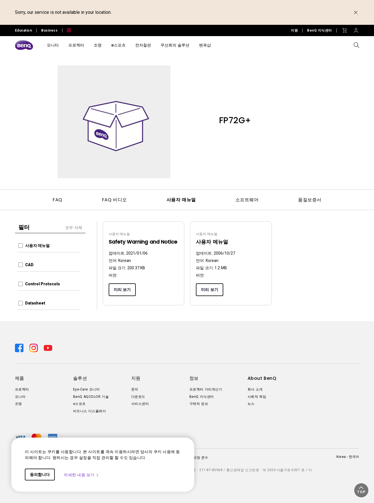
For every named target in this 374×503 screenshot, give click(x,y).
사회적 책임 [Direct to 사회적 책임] (257, 397)
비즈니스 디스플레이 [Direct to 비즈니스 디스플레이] (89, 411)
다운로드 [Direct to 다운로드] (138, 397)
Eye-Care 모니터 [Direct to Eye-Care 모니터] (86, 389)
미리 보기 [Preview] (122, 289)
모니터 (53, 45)
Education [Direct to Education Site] (23, 30)
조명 (98, 45)
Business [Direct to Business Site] (49, 30)
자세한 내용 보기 (81, 475)
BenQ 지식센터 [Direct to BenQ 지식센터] (319, 30)
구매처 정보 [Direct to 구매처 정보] (198, 404)
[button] (361, 490)
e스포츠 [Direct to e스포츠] (79, 404)
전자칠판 (143, 45)
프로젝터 (76, 45)
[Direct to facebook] (20, 347)
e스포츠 (118, 45)
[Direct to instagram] (34, 347)
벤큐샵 (205, 45)
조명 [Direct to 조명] (18, 404)
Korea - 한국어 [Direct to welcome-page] (347, 457)
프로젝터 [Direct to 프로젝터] (22, 389)
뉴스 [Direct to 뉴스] (251, 404)
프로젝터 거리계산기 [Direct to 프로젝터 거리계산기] (205, 389)
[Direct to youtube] (48, 347)
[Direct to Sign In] (356, 29)
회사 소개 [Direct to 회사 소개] (255, 389)
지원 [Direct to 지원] (294, 30)
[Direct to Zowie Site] (66, 30)
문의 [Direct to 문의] (134, 389)
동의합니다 (40, 474)
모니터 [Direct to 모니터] (20, 397)
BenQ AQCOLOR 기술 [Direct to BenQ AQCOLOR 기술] (91, 397)
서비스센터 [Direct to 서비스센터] (140, 404)
